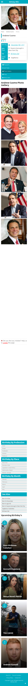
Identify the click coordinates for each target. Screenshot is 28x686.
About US (8, 675)
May (3, 489)
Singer (4, 448)
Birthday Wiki (14, 2)
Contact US (17, 677)
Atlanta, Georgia (6, 472)
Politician (3, 39)
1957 (22, 45)
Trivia (4, 74)
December (14, 45)
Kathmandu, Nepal (7, 470)
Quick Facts (5, 68)
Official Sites (6, 77)
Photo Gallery (6, 71)
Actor (3, 446)
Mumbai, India (6, 465)
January (4, 479)
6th (19, 45)
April (3, 487)
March (4, 484)
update (5, 343)
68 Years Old (15, 54)
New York (4, 462)
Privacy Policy (10, 677)
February (4, 482)
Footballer (5, 451)
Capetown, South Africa (8, 467)
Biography (6, 64)
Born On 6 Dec (6, 498)
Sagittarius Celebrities (8, 508)
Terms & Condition (16, 675)
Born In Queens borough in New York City (13, 506)
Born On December (7, 501)
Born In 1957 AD (6, 503)
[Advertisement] (14, 291)
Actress (4, 453)
